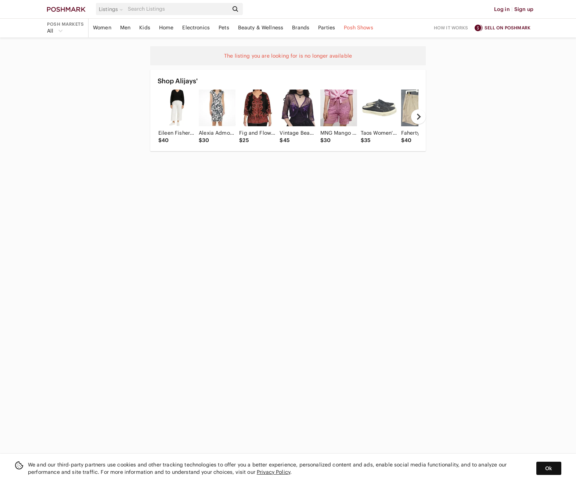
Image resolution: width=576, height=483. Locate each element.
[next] (418, 116)
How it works (451, 27)
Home (166, 27)
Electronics (196, 27)
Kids (144, 27)
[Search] (177, 9)
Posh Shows (358, 27)
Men (125, 27)
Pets (224, 27)
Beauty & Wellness (261, 27)
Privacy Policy (273, 472)
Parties (326, 27)
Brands (300, 27)
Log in (502, 9)
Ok (548, 468)
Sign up (523, 9)
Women (102, 27)
